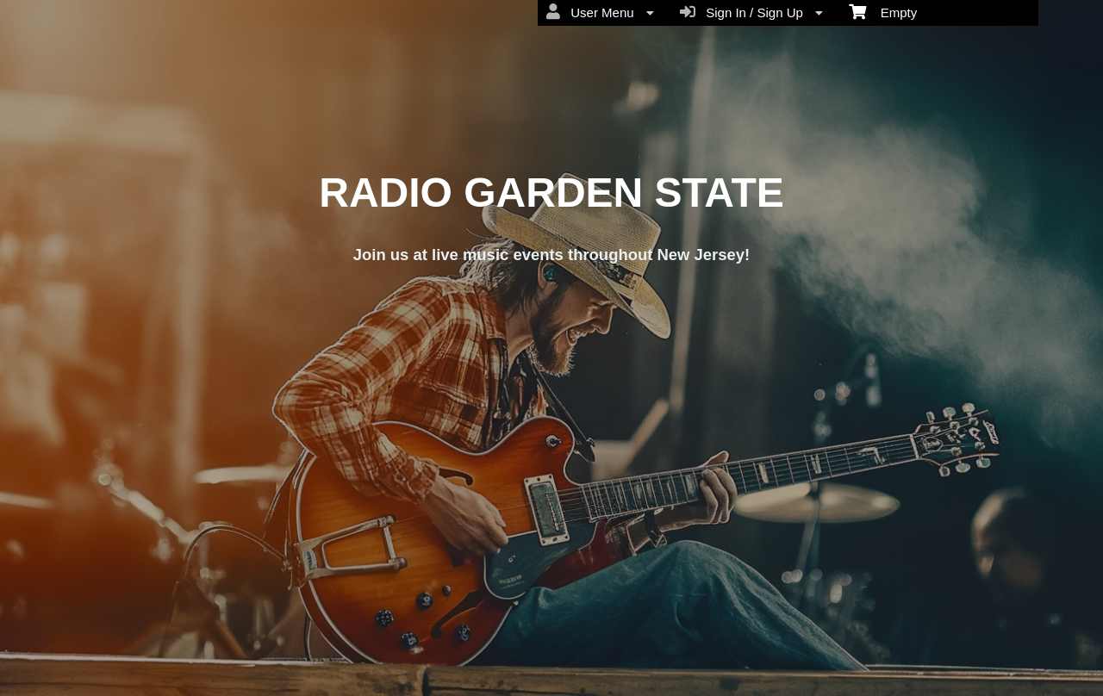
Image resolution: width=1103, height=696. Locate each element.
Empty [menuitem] (883, 11)
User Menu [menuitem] (600, 12)
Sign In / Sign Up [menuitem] (751, 12)
